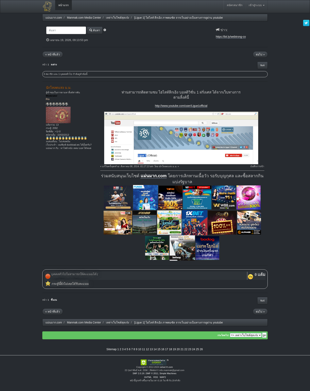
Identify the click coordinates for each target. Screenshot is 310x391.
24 (193, 349)
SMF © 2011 (152, 373)
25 (197, 349)
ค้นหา (94, 30)
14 (155, 349)
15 (159, 349)
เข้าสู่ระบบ (257, 5)
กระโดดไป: (223, 335)
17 (166, 349)
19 (174, 349)
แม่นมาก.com (154, 176)
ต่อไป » (260, 54)
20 (178, 349)
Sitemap (111, 349)
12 (147, 349)
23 (189, 349)
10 (139, 349)
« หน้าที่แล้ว (52, 54)
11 (143, 349)
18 (170, 349)
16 (162, 349)
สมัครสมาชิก (234, 5)
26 (201, 349)
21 (182, 349)
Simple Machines (168, 373)
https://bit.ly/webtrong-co (231, 36)
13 (151, 349)
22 (185, 349)
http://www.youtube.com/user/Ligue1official (181, 105)
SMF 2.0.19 (138, 373)
